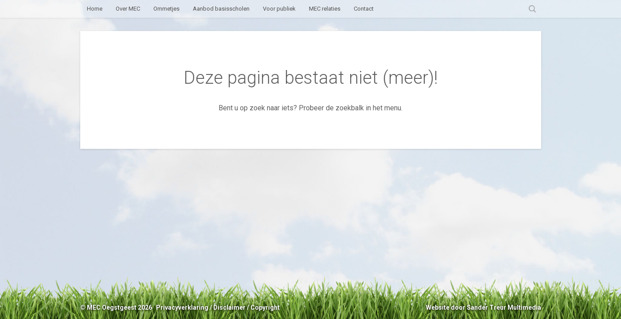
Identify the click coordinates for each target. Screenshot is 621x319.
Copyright (265, 307)
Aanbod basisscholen (221, 8)
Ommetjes (166, 8)
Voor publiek (279, 8)
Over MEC (128, 8)
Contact (364, 8)
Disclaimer (229, 307)
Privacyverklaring (182, 307)
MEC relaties (324, 8)
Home (94, 8)
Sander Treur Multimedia (504, 307)
